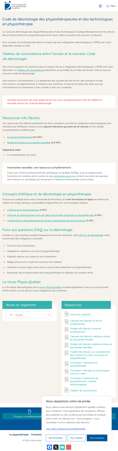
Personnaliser (56, 437)
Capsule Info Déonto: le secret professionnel (86, 322)
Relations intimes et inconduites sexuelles (28, 142)
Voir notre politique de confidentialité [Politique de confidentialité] (65, 428)
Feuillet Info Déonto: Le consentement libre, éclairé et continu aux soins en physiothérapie (90, 355)
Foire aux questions (80, 314)
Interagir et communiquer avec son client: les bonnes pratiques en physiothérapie (50, 215)
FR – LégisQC (16, 314)
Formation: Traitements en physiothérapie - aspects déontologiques (84, 381)
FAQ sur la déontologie (91, 235)
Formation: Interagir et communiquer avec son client (90, 372)
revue (50, 287)
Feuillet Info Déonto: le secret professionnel (85, 330)
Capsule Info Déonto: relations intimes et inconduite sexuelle (90, 338)
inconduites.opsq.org (64, 176)
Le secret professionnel (19, 137)
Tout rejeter (76, 437)
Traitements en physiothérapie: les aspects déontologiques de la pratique (46, 220)
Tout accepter (97, 437)
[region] (77, 420)
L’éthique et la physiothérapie (23, 209)
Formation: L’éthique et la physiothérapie (83, 364)
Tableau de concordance (83, 390)
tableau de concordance (31, 70)
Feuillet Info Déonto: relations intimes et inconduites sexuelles (91, 346)
